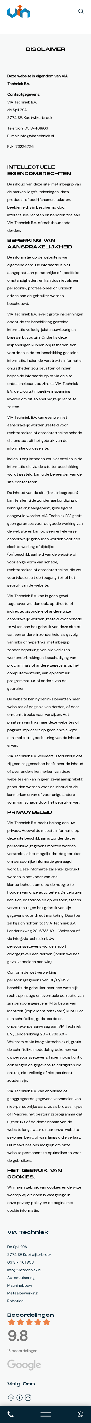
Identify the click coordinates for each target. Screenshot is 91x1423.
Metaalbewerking (22, 1293)
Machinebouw (19, 1285)
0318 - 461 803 (20, 1262)
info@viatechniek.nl (24, 1269)
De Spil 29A (17, 1246)
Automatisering (21, 1277)
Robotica (15, 1300)
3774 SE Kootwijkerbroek (29, 1254)
